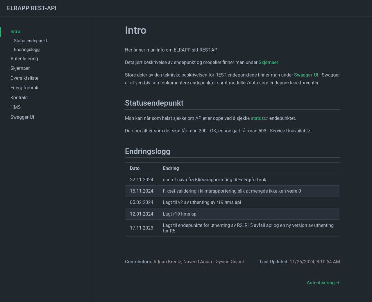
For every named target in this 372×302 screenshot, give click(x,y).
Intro (15, 31)
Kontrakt (19, 97)
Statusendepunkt (30, 40)
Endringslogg (27, 49)
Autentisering (24, 58)
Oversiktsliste (24, 78)
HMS (15, 107)
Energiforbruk (24, 87)
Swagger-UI (22, 117)
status (259, 118)
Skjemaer (20, 68)
